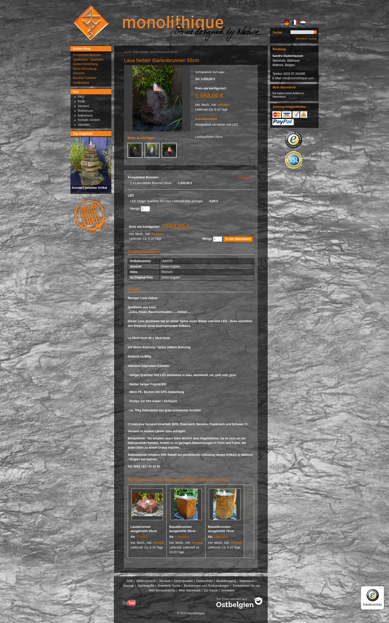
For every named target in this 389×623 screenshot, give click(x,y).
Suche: (278, 32)
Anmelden (228, 590)
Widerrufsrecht (146, 581)
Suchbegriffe (145, 585)
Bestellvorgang (226, 581)
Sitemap (128, 585)
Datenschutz (204, 581)
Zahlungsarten (183, 581)
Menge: (135, 208)
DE (287, 22)
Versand (223, 105)
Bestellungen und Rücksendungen (206, 585)
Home (127, 51)
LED (132, 195)
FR (295, 22)
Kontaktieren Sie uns (246, 585)
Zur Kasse (211, 590)
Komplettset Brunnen (144, 177)
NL (303, 22)
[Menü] (381, 589)
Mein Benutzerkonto (162, 590)
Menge (207, 238)
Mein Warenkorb (190, 590)
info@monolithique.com (298, 78)
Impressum (247, 581)
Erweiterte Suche (306, 38)
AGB (130, 581)
